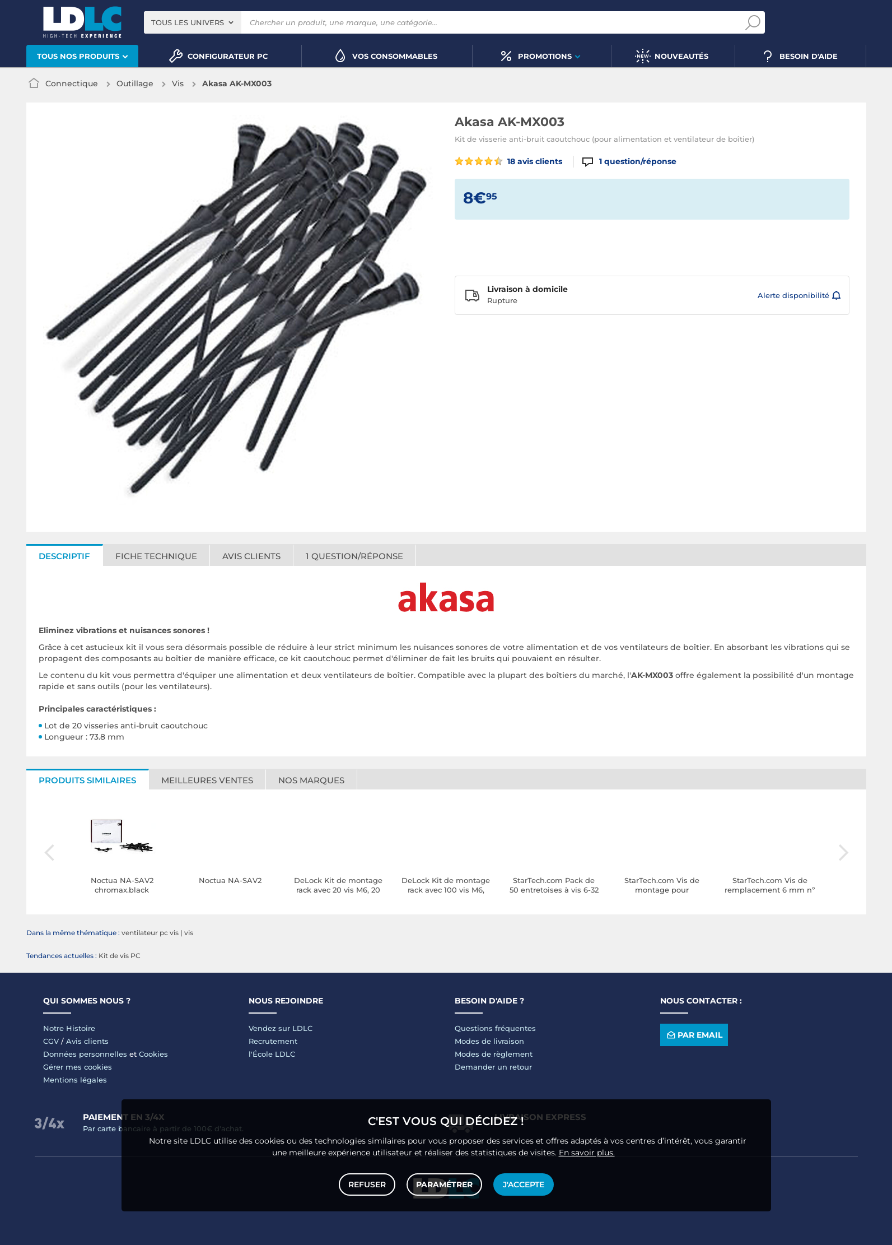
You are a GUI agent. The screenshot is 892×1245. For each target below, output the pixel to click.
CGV (51, 1041)
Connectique (71, 83)
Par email (693, 1035)
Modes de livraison (489, 1041)
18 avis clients (509, 161)
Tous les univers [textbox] (187, 22)
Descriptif (64, 556)
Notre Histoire (69, 1028)
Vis (178, 83)
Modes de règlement (494, 1053)
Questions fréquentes (495, 1028)
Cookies (153, 1053)
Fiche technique (156, 556)
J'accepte (523, 1184)
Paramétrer (444, 1184)
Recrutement (273, 1041)
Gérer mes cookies (77, 1066)
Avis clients (251, 556)
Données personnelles (85, 1053)
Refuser (367, 1184)
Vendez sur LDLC (280, 1028)
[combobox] (192, 22)
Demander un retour (493, 1066)
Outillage (134, 83)
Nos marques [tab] (311, 780)
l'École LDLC (272, 1053)
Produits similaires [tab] (87, 780)
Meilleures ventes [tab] (207, 780)
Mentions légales (75, 1079)
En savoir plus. (587, 1153)
